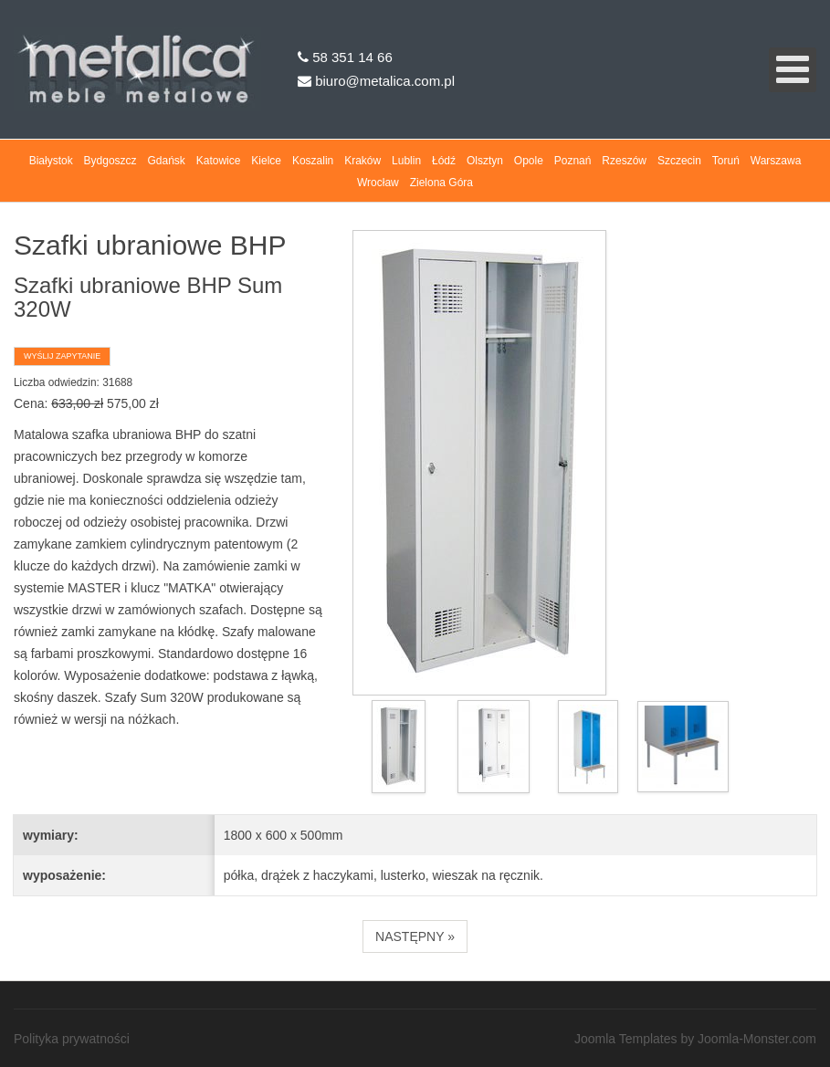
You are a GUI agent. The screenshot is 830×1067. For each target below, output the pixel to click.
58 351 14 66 (345, 57)
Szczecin (679, 160)
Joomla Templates (626, 1038)
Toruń (726, 160)
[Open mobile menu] (792, 69)
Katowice (218, 160)
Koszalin (312, 160)
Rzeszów (624, 160)
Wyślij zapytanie (62, 356)
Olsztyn (485, 160)
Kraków (362, 160)
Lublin (406, 160)
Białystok (51, 160)
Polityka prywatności (72, 1038)
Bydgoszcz (110, 160)
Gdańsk (166, 160)
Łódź (444, 160)
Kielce (266, 160)
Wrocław (378, 182)
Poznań (573, 160)
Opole (528, 160)
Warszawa (776, 160)
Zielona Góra (441, 182)
